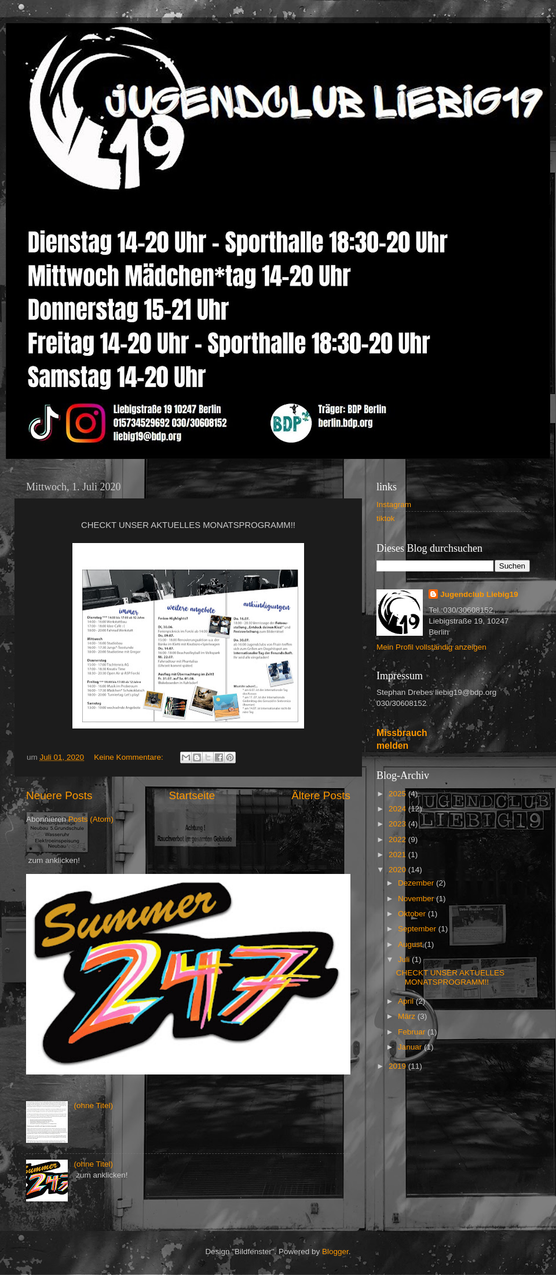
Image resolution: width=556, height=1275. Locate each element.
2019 (398, 1066)
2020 (398, 869)
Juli (405, 959)
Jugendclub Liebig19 (479, 594)
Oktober (413, 913)
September (418, 928)
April (407, 1001)
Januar (411, 1047)
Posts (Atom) (91, 819)
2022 (398, 839)
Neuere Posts (59, 795)
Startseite (192, 795)
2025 (398, 793)
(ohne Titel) (93, 1105)
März (408, 1016)
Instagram (393, 504)
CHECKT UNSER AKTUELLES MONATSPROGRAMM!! (450, 977)
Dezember (417, 883)
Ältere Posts (320, 795)
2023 (398, 823)
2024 (398, 808)
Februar (412, 1032)
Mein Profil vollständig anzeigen (431, 647)
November (417, 898)
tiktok (385, 518)
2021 (398, 854)
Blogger (335, 1251)
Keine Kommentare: (129, 757)
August (411, 944)
